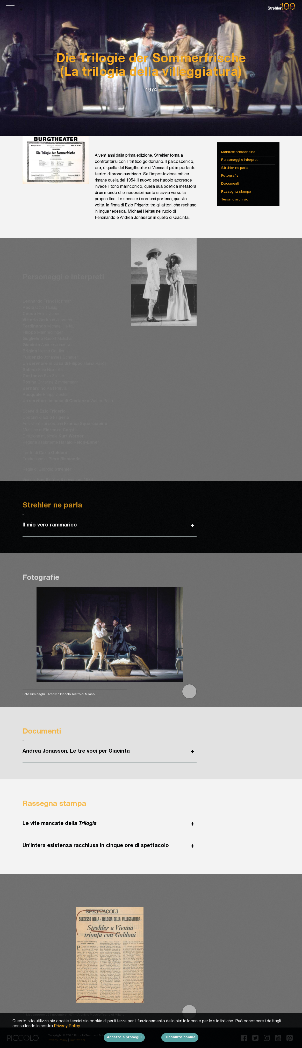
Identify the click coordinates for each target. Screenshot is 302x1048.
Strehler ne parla (234, 168)
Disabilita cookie (179, 1041)
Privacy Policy (67, 1030)
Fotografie (229, 176)
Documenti (230, 184)
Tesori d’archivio (234, 200)
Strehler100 (281, 6)
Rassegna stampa (236, 192)
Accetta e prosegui (124, 1041)
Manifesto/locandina (238, 152)
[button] (189, 691)
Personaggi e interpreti (239, 160)
